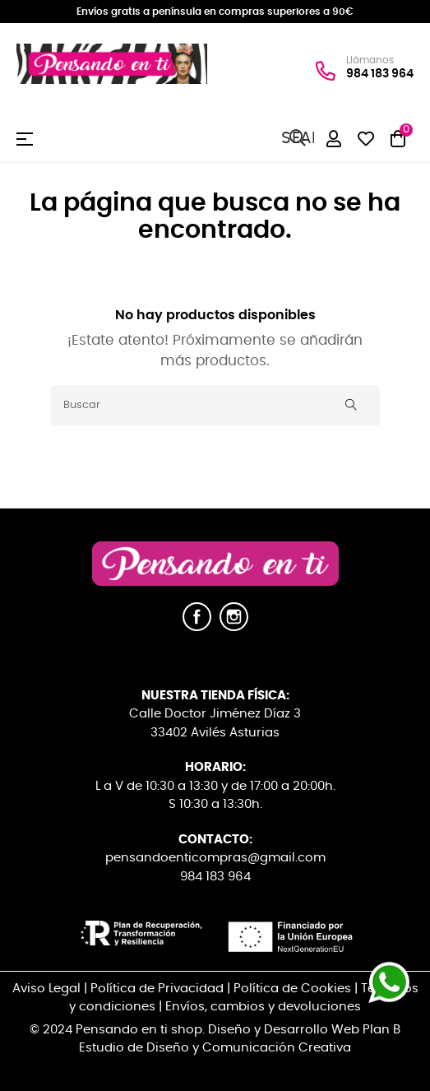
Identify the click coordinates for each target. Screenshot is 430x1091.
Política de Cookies (292, 988)
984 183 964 (380, 73)
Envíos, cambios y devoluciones (263, 1006)
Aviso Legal (46, 988)
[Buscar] (215, 405)
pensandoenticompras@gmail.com (215, 858)
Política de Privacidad (157, 988)
